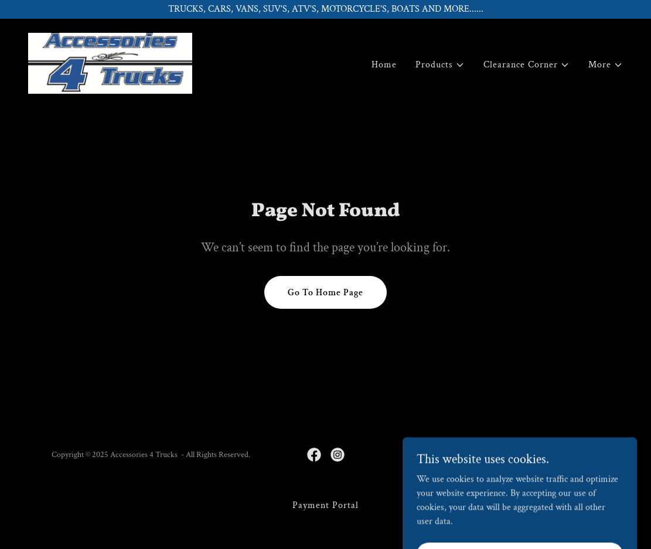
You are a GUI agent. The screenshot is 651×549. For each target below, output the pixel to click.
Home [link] (384, 65)
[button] (440, 65)
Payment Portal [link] (325, 505)
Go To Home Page (325, 293)
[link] (110, 62)
